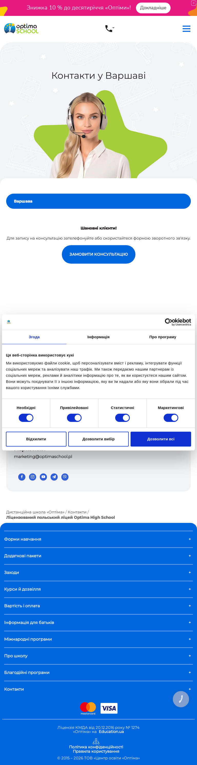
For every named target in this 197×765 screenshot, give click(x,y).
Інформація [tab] (98, 337)
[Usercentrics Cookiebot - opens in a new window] (168, 322)
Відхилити (36, 439)
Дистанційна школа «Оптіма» (35, 512)
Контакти (77, 512)
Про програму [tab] (162, 337)
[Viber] (64, 477)
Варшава (23, 201)
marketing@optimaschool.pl (43, 456)
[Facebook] (21, 477)
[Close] (193, 3)
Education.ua (111, 731)
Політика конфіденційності (96, 747)
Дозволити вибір (98, 439)
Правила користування (96, 751)
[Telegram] (54, 477)
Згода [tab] (34, 337)
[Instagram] (32, 477)
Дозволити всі (160, 439)
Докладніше (153, 8)
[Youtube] (43, 477)
